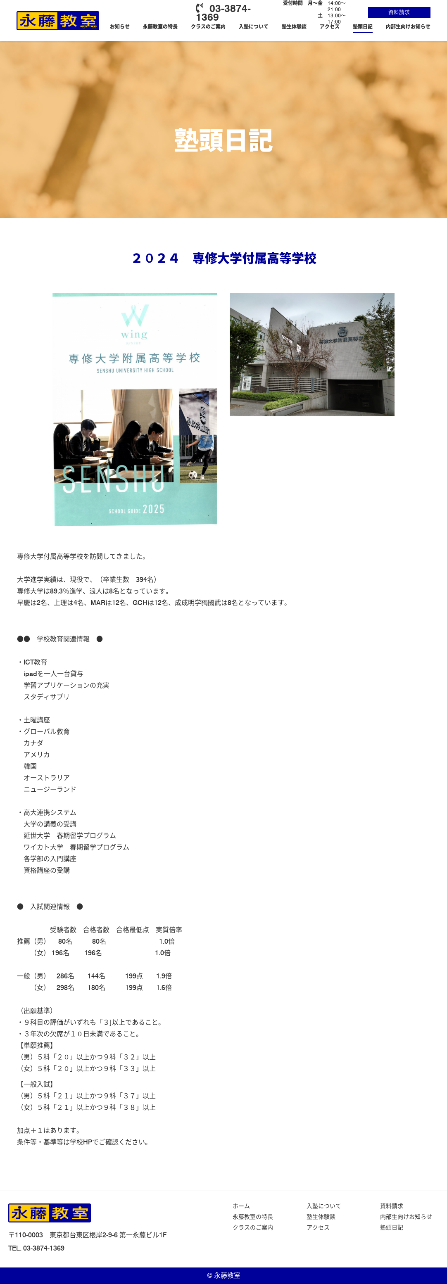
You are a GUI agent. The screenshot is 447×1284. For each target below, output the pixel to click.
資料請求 (399, 12)
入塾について (254, 27)
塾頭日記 (363, 27)
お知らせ (120, 27)
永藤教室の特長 (160, 27)
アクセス (330, 27)
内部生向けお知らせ (408, 27)
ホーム (89, 27)
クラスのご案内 (208, 27)
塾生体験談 (294, 27)
